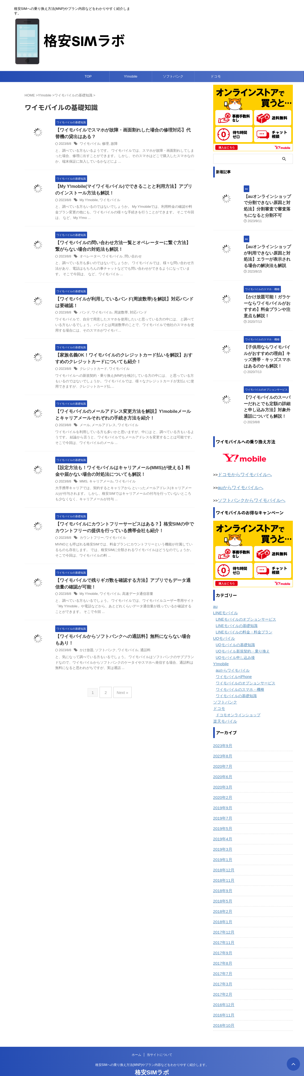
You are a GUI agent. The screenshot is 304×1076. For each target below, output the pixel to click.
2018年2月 (222, 898)
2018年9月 (222, 877)
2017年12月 (223, 919)
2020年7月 (222, 753)
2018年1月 (222, 908)
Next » (121, 696)
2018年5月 (222, 888)
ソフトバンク (173, 76)
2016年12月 (223, 991)
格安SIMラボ (152, 1059)
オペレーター (89, 258)
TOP (88, 76)
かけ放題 (86, 655)
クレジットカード (92, 371)
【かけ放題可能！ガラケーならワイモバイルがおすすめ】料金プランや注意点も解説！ (268, 300)
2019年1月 (222, 846)
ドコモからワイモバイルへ (242, 462)
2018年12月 (223, 856)
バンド (84, 315)
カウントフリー (91, 542)
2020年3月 (222, 774)
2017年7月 (222, 960)
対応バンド (134, 315)
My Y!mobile (88, 201)
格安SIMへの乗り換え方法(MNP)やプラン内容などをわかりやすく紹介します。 (152, 1051)
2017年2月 (222, 981)
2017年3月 (222, 970)
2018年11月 (223, 867)
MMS (83, 485)
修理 (103, 144)
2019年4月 (222, 825)
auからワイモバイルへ (238, 475)
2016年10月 (223, 1012)
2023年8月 (222, 742)
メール (84, 428)
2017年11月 (223, 929)
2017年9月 (222, 939)
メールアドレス (102, 428)
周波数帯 (118, 315)
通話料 (140, 655)
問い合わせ (129, 258)
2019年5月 (222, 815)
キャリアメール (100, 485)
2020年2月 (222, 784)
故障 (112, 144)
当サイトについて (159, 1041)
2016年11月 (223, 1001)
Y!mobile (131, 76)
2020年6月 (222, 763)
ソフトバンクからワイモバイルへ (247, 487)
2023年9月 (222, 732)
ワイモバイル (89, 144)
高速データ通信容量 (134, 599)
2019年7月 (222, 805)
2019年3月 (222, 836)
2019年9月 (222, 794)
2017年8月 (222, 950)
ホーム (136, 1041)
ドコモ (216, 76)
